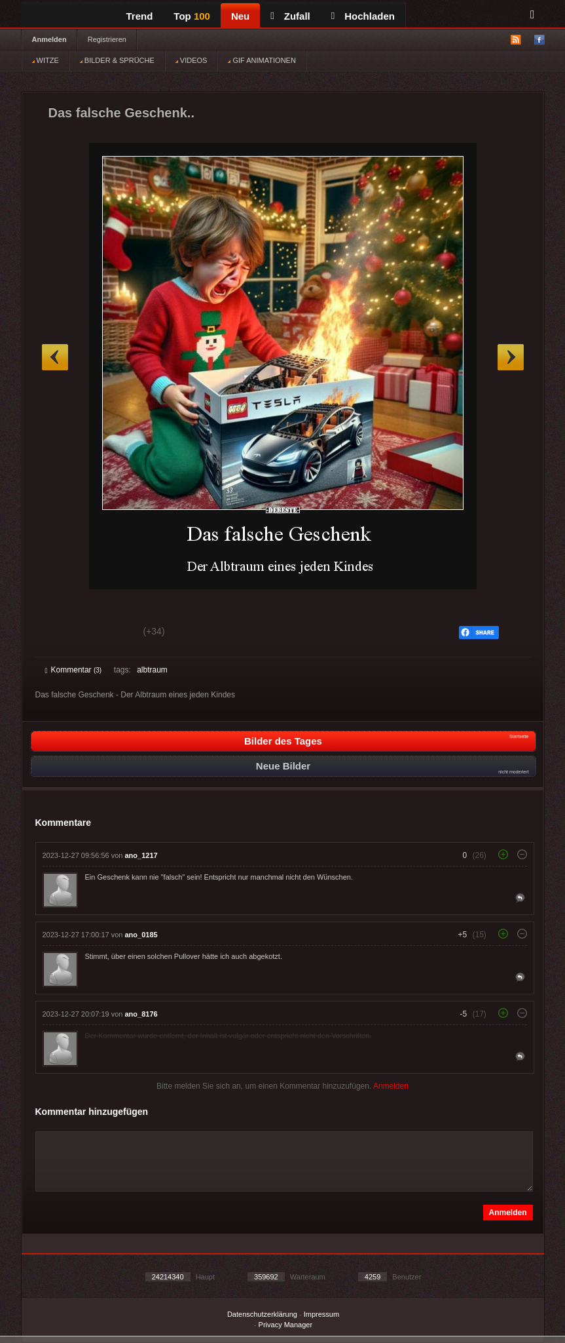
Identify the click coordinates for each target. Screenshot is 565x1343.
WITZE (45, 60)
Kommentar (73, 669)
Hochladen (363, 16)
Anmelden (49, 39)
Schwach (109, 633)
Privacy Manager (286, 1325)
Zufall (290, 16)
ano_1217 (141, 855)
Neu (240, 16)
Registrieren (107, 39)
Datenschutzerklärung (262, 1314)
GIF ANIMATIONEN (261, 60)
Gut (59, 633)
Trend (139, 16)
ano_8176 (141, 1014)
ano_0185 (141, 935)
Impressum (321, 1314)
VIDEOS (191, 60)
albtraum (152, 669)
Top (191, 16)
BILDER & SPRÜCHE (117, 60)
